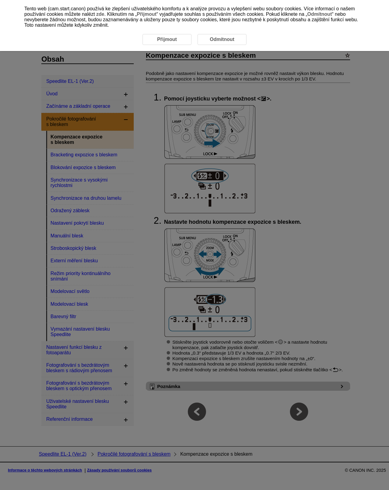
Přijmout (147, 14)
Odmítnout (319, 14)
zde (100, 14)
